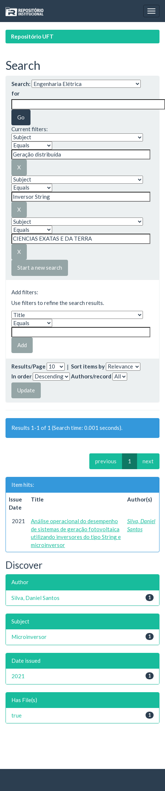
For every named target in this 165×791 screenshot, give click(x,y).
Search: (21, 83)
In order (21, 376)
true (16, 715)
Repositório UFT (32, 36)
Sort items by (88, 366)
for (15, 93)
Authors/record (91, 376)
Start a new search (39, 267)
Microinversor (29, 636)
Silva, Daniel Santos (35, 597)
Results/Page (28, 366)
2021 (18, 676)
